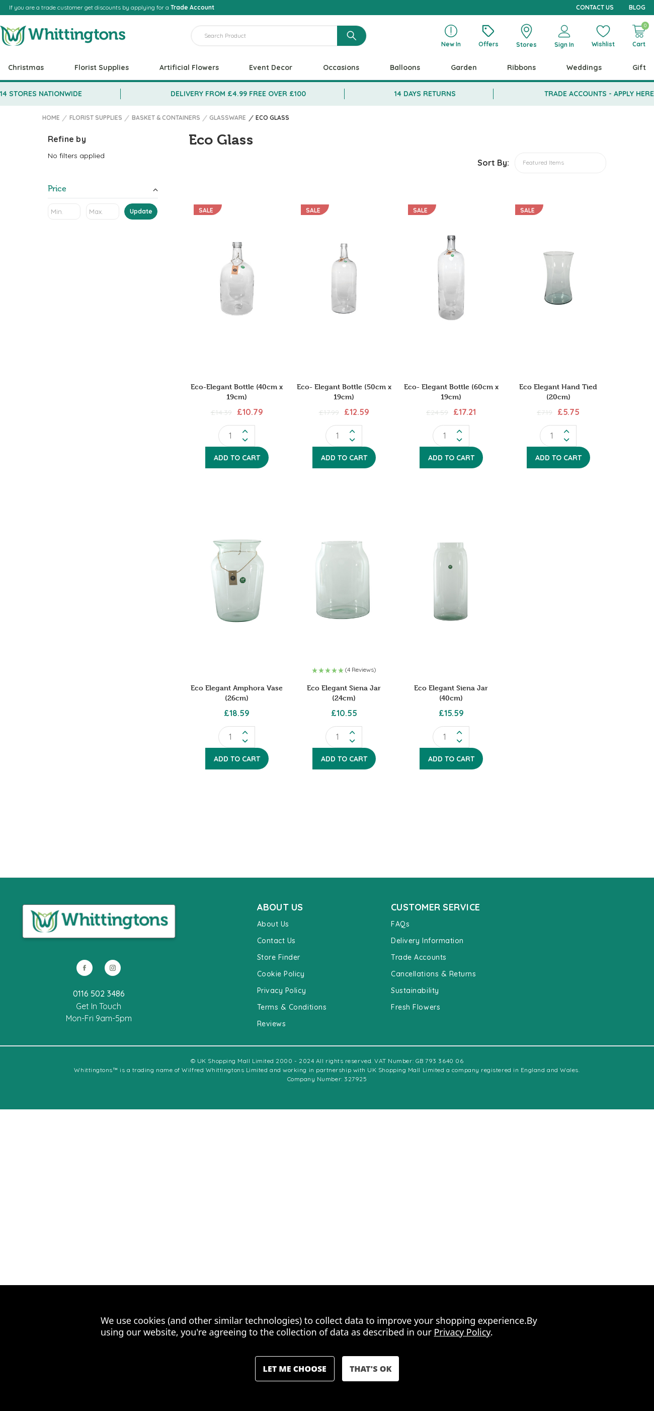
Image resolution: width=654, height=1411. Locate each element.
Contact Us (276, 940)
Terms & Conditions (292, 1007)
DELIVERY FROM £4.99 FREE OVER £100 (238, 93)
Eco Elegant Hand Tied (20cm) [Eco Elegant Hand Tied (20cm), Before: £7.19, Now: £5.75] (558, 391)
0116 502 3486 (99, 994)
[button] (344, 670)
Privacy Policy (281, 990)
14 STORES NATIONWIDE (41, 93)
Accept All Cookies (370, 1368)
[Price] (103, 190)
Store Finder (278, 957)
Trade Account (192, 7)
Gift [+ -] (639, 67)
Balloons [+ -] (405, 67)
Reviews (271, 1023)
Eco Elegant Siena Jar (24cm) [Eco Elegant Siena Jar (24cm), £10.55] (344, 692)
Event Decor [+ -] (270, 67)
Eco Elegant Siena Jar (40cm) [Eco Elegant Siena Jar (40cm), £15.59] (451, 692)
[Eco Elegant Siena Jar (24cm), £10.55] (343, 580)
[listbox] (560, 163)
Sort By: (493, 163)
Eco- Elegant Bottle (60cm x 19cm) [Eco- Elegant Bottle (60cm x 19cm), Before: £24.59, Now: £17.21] (451, 391)
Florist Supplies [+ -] (101, 67)
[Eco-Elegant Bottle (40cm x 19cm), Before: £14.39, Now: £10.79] (236, 279)
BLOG (637, 7)
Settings (295, 1368)
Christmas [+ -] (26, 67)
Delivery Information (427, 940)
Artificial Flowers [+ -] (189, 67)
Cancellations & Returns (433, 973)
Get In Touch (98, 1006)
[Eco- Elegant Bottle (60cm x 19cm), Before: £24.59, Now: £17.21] (451, 279)
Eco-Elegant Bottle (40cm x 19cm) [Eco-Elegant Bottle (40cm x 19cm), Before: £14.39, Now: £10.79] (237, 391)
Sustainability (415, 990)
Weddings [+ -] (584, 67)
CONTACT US (595, 7)
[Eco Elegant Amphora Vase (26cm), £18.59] (236, 580)
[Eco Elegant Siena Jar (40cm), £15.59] (451, 580)
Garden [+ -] (464, 67)
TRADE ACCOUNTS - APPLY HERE (599, 93)
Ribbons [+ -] (521, 67)
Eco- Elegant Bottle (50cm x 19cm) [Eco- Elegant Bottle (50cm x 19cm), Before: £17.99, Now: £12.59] (344, 391)
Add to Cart (237, 457)
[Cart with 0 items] (638, 36)
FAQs (400, 924)
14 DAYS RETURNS (425, 93)
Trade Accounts (419, 957)
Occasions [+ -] (341, 67)
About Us (273, 924)
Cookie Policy (281, 973)
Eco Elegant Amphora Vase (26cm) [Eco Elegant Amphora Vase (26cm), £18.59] (237, 692)
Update (141, 211)
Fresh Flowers (415, 1007)
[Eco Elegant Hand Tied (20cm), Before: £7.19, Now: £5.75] (558, 279)
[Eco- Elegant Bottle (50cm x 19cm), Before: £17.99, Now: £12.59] (343, 279)
